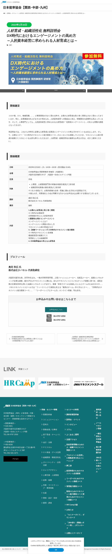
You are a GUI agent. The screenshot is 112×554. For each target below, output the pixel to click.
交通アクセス (71, 442)
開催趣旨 (30, 92)
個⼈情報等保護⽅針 (98, 452)
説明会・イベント (73, 422)
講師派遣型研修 (72, 417)
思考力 (45, 427)
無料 (10, 45)
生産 (45, 495)
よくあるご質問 (72, 437)
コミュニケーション (51, 422)
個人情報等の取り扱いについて (11, 551)
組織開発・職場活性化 (52, 460)
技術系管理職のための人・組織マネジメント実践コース (75, 450)
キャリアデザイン (50, 473)
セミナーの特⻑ (72, 412)
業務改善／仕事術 (50, 432)
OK (56, 550)
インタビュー (71, 427)
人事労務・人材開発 (51, 478)
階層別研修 (47, 417)
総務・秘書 (47, 483)
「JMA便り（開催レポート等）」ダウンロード (75, 528)
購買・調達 (47, 505)
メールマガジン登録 (98, 428)
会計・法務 (47, 445)
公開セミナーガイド (74, 536)
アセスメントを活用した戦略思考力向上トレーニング (75, 460)
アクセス (15, 461)
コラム (69, 432)
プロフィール (81, 92)
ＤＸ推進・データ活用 (52, 455)
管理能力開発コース (74, 489)
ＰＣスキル (47, 450)
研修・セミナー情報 (49, 412)
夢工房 (69, 468)
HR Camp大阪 (72, 507)
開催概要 (56, 92)
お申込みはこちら (56, 312)
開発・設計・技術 (50, 500)
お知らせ (69, 512)
